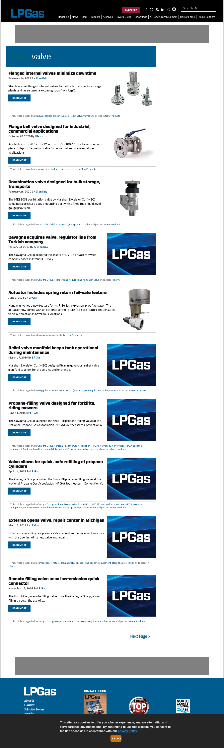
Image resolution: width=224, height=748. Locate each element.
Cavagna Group (45, 279)
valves (86, 115)
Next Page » (140, 636)
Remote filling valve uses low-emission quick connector (53, 581)
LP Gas (33, 297)
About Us (29, 700)
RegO (73, 115)
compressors (44, 562)
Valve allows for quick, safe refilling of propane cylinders (55, 464)
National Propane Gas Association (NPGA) (76, 445)
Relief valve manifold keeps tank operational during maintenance (53, 350)
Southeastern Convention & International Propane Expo (52, 448)
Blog (84, 16)
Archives (108, 16)
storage (116, 562)
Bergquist (42, 390)
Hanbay (41, 335)
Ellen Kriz (41, 78)
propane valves (61, 115)
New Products (112, 115)
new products (44, 115)
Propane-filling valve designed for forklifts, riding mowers (51, 405)
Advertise (29, 713)
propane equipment (91, 390)
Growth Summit (163, 16)
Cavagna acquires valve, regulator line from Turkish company (52, 239)
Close (116, 738)
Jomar (40, 169)
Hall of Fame (187, 16)
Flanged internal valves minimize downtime (52, 73)
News (75, 16)
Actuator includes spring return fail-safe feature (57, 292)
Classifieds (140, 16)
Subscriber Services (34, 709)
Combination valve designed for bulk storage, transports (54, 184)
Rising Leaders (206, 16)
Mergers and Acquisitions (68, 279)
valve (79, 115)
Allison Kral (41, 246)
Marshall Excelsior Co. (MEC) (52, 224)
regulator (88, 279)
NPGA (128, 445)
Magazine (63, 16)
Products (95, 16)
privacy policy (127, 731)
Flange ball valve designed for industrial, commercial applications (49, 129)
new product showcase (112, 445)
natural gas (58, 562)
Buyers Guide (123, 16)
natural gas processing (77, 562)
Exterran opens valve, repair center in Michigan (56, 520)
